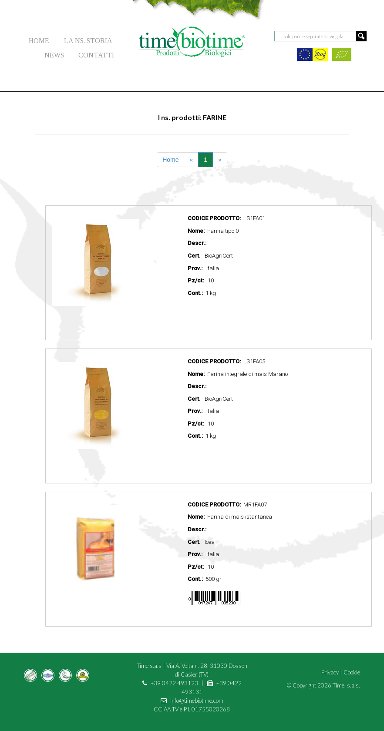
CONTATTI (96, 55)
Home (170, 159)
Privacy (330, 672)
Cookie (352, 672)
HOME (39, 40)
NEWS (54, 55)
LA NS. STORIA (88, 40)
